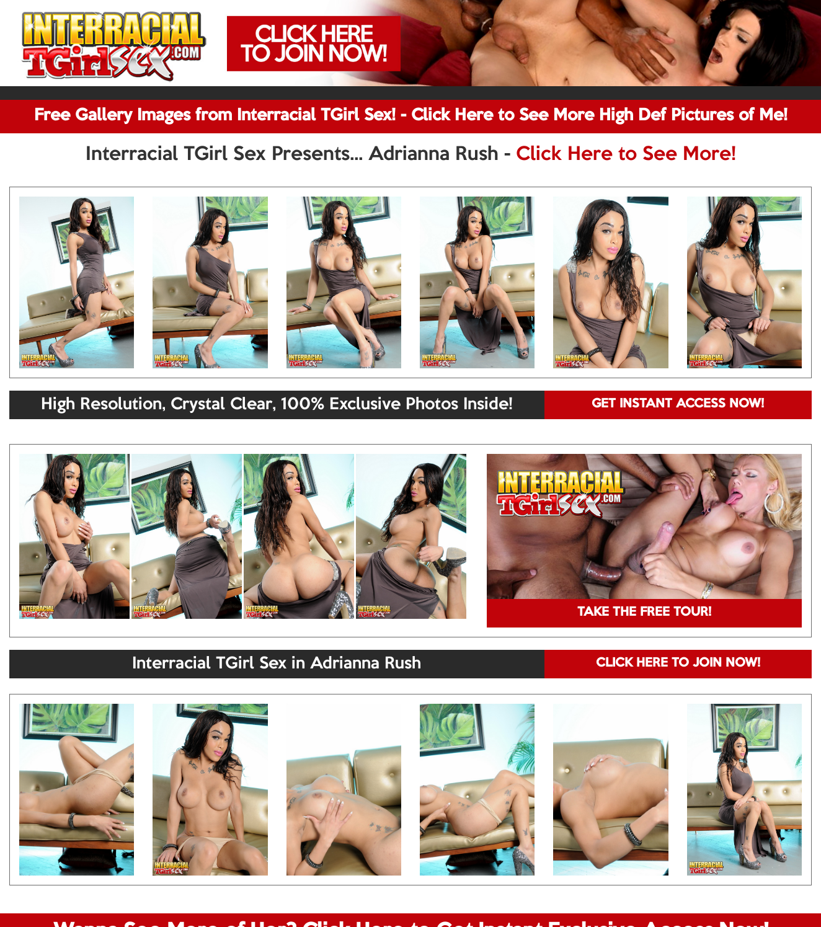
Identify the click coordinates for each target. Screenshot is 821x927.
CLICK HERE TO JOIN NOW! (678, 663)
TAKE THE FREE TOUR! (644, 612)
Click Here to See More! (626, 155)
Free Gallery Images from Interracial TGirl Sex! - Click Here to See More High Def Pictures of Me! (411, 116)
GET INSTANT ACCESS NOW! (678, 404)
